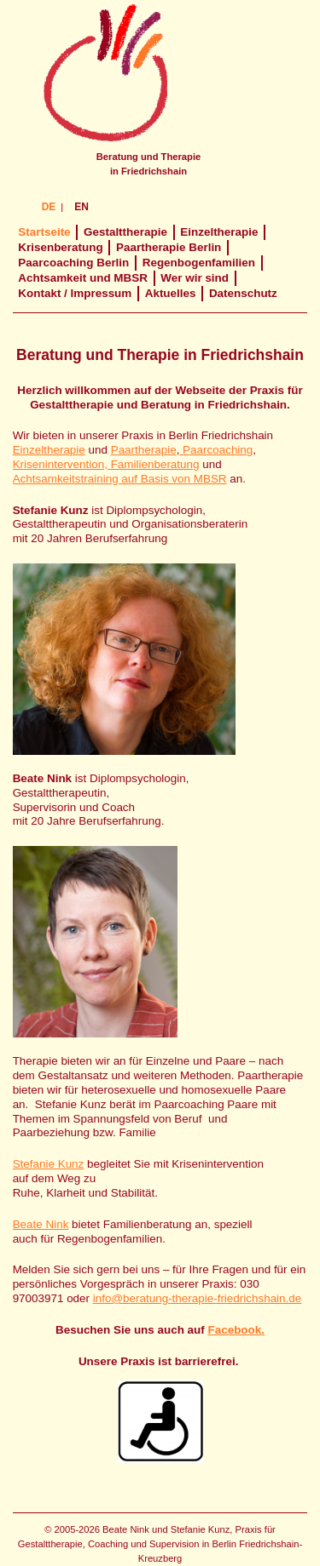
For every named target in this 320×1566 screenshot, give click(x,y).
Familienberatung (155, 464)
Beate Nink (41, 1224)
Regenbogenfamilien (199, 262)
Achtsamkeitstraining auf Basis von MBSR (120, 478)
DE (49, 207)
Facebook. (236, 1329)
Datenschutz (243, 293)
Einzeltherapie (219, 232)
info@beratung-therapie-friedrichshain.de (197, 1298)
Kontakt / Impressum (74, 293)
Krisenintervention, (62, 464)
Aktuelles (170, 293)
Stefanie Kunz (48, 1163)
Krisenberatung (60, 247)
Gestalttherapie (125, 232)
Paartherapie (144, 449)
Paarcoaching (216, 449)
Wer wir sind (194, 277)
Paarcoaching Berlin (73, 262)
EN (81, 207)
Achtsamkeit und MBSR (83, 277)
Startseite (44, 232)
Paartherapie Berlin (168, 247)
